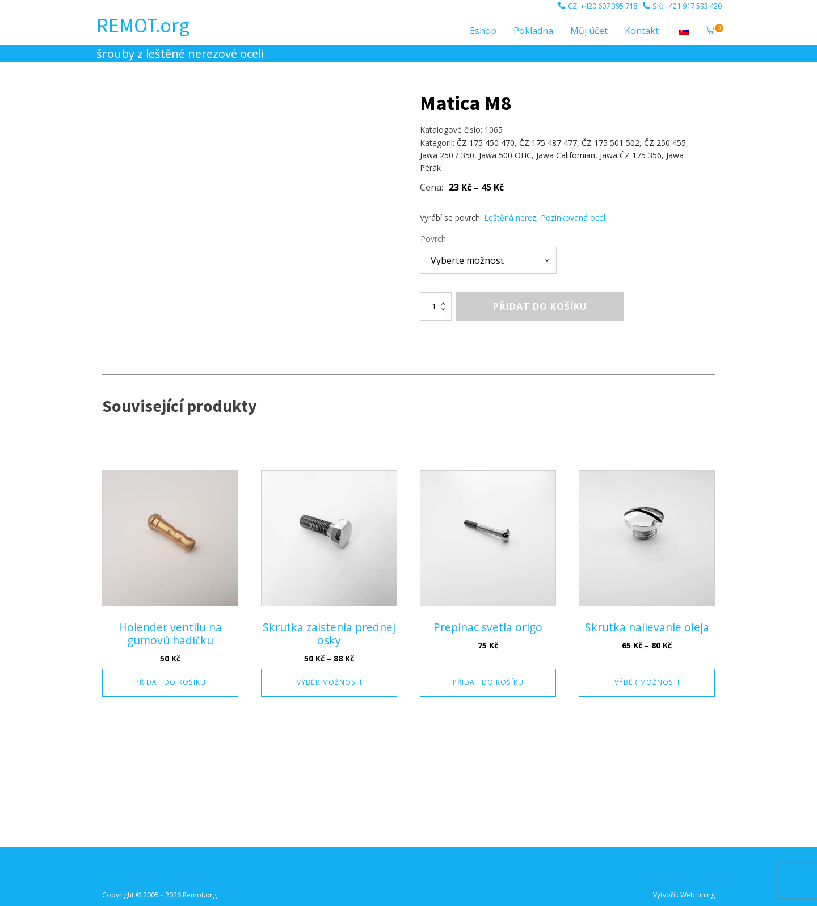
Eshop (483, 30)
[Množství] (436, 306)
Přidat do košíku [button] (170, 682)
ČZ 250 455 (665, 142)
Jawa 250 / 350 (447, 155)
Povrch (433, 238)
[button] (710, 31)
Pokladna (533, 30)
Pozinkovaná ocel (573, 217)
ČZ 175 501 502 (610, 142)
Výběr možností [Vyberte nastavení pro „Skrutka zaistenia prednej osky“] (329, 682)
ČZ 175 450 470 (486, 142)
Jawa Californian (565, 155)
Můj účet (589, 30)
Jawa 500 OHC (505, 155)
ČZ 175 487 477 (548, 142)
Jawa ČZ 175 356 (631, 155)
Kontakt (642, 30)
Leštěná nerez (510, 217)
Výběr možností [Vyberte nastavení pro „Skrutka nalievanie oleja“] (647, 682)
